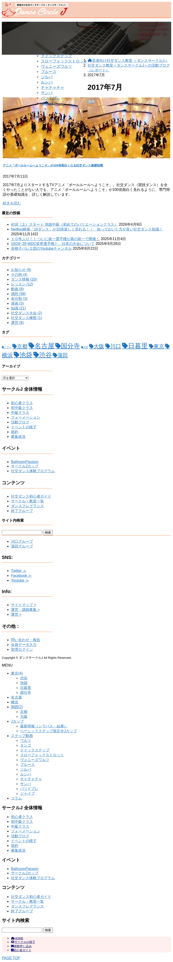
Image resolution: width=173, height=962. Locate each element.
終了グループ (22, 511)
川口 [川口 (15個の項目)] (115, 346)
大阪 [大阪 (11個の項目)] (99, 346)
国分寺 (25, 692)
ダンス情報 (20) (24, 279)
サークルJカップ (24, 466)
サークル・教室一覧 (27, 501)
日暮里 (25, 688)
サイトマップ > (23, 605)
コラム (16, 798)
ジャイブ (48, 103)
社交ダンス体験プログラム (33, 471)
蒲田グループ (22, 546)
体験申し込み (21, 946)
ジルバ (47, 77)
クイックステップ (56, 56)
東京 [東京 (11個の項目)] (159, 346)
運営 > (16, 614)
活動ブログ (20, 422)
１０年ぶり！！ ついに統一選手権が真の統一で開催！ (55, 239)
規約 (14, 432)
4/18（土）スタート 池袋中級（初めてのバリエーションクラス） (64, 224)
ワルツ (25, 741)
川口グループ (22, 541)
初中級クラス (22, 408)
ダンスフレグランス (27, 506)
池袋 (23, 683)
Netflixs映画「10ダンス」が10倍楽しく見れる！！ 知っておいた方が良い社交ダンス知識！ (87, 229)
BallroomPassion (24, 462)
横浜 (14, 702)
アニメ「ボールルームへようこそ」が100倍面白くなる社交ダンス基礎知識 (53, 165)
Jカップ (17, 721)
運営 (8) (17, 323)
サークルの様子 (23, 942)
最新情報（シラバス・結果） (44, 726)
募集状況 (18, 437)
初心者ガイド (21, 950)
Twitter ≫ (19, 571)
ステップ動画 (22, 736)
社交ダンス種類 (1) (26, 318)
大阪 (23, 716)
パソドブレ (50, 98)
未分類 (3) (19, 299)
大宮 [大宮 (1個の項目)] (85, 347)
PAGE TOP (11, 958)
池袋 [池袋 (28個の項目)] (25, 354)
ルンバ (47, 82)
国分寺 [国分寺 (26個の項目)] (70, 346)
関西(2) (17, 707)
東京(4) (17, 673)
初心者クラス (22, 403)
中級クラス (20, 413)
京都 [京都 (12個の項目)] (22, 346)
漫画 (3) (17, 303)
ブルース (48, 72)
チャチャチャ (52, 87)
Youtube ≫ (20, 580)
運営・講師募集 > (25, 610)
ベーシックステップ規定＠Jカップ (48, 731)
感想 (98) (18, 294)
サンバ (47, 93)
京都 (23, 712)
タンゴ (25, 745)
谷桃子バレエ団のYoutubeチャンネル (41, 248)
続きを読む (12, 203)
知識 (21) (18, 308)
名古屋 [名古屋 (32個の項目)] (44, 346)
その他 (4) (19, 274)
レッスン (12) (22, 284)
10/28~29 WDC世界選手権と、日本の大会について (53, 244)
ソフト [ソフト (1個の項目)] (7, 347)
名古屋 (16, 697)
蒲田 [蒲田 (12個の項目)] (62, 355)
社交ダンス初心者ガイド (31, 496)
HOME (17, 938)
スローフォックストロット (64, 61)
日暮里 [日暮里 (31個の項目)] (138, 346)
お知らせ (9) (21, 270)
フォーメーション (25, 417)
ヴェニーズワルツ (56, 66)
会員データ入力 (24, 645)
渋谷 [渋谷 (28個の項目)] (45, 354)
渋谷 (23, 678)
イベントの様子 (24, 427)
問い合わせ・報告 (25, 640)
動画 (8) (17, 289)
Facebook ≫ (21, 575)
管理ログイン (22, 649)
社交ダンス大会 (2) (26, 313)
